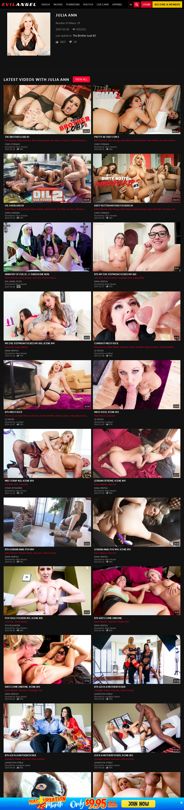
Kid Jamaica (10, 140)
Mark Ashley (152, 140)
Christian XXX (11, 484)
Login (146, 4)
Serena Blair (138, 277)
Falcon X (66, 140)
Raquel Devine (139, 209)
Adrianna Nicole (83, 209)
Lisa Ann (70, 209)
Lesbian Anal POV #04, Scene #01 (112, 549)
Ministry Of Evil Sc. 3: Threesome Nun (27, 274)
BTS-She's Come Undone (108, 618)
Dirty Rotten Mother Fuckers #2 (113, 205)
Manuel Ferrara (175, 140)
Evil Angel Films (13, 281)
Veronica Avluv (151, 347)
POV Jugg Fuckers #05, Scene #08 (24, 618)
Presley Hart (123, 621)
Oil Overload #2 (14, 205)
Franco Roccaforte (40, 140)
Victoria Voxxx (49, 277)
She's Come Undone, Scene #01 (22, 687)
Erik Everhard (100, 140)
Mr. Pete (163, 140)
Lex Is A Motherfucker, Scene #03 (113, 755)
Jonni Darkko (21, 621)
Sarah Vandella (136, 347)
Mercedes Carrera (78, 415)
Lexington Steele (102, 690)
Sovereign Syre (125, 277)
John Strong (113, 140)
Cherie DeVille (166, 347)
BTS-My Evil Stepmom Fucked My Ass (115, 274)
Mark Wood (126, 140)
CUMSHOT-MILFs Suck (106, 343)
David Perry (10, 209)
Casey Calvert (110, 277)
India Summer (49, 553)
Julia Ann (36, 277)
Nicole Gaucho (79, 140)
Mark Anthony (24, 140)
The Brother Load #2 (84, 35)
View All (81, 79)
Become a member (167, 4)
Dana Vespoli (25, 277)
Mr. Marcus (55, 140)
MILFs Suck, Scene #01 (106, 412)
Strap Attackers (13, 488)
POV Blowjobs (12, 625)
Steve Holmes (139, 140)
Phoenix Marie (25, 553)
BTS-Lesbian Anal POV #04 (19, 549)
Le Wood (99, 350)
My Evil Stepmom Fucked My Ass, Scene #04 (30, 343)
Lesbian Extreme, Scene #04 (110, 480)
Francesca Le (100, 347)
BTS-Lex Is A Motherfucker (109, 687)
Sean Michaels (154, 209)
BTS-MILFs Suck (13, 412)
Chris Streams (12, 144)
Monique (166, 209)
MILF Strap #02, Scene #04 (19, 480)
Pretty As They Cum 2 (106, 137)
